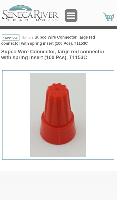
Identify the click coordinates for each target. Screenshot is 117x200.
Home (25, 37)
